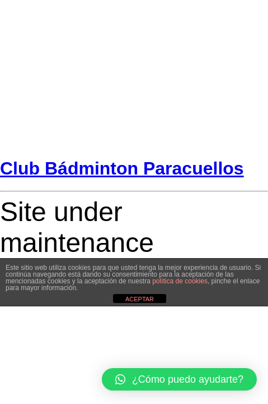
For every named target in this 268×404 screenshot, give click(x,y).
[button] (179, 379)
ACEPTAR (139, 299)
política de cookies (180, 281)
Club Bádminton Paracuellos (122, 168)
